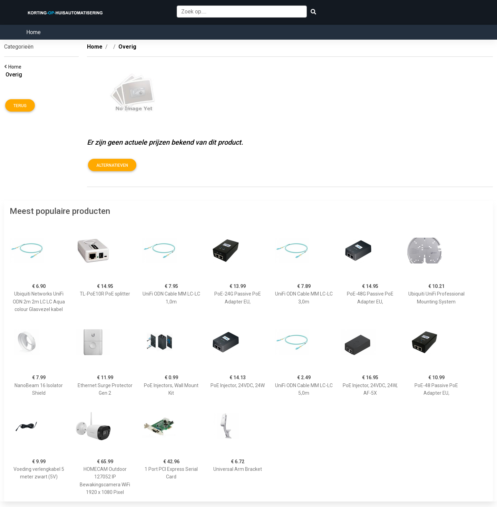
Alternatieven (112, 165)
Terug (20, 105)
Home (33, 32)
